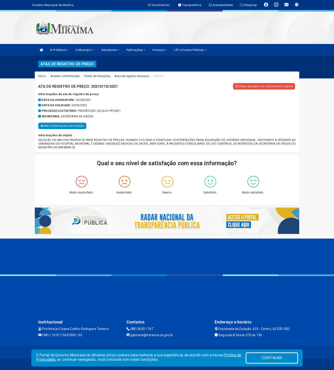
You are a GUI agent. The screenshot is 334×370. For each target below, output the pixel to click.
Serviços (159, 50)
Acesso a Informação (65, 76)
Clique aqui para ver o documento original (264, 86)
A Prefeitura (59, 50)
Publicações (135, 50)
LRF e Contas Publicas (190, 50)
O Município (85, 50)
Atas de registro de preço (131, 76)
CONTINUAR (272, 358)
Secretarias (110, 50)
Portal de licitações (97, 76)
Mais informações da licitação (62, 125)
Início (42, 76)
